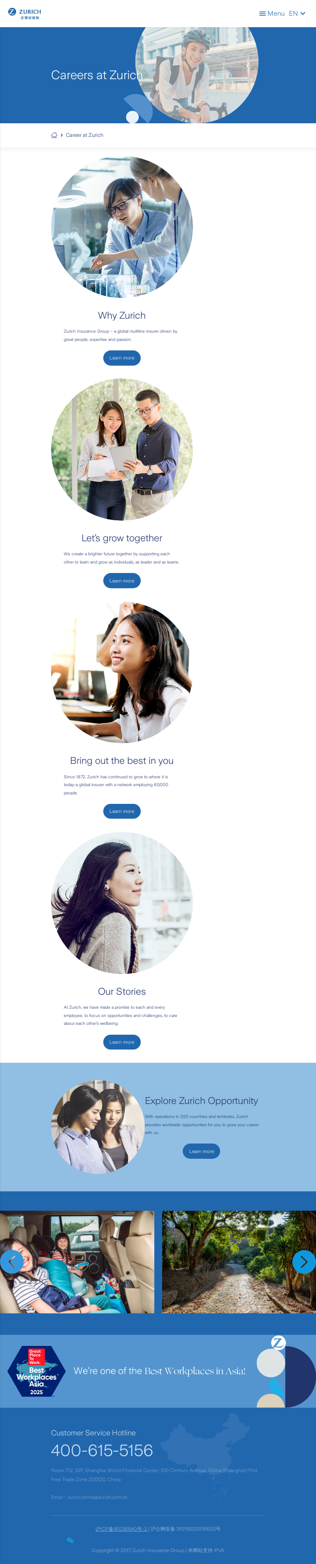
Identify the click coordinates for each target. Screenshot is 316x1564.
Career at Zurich (84, 135)
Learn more (201, 1151)
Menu (271, 13)
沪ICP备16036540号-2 (121, 1529)
